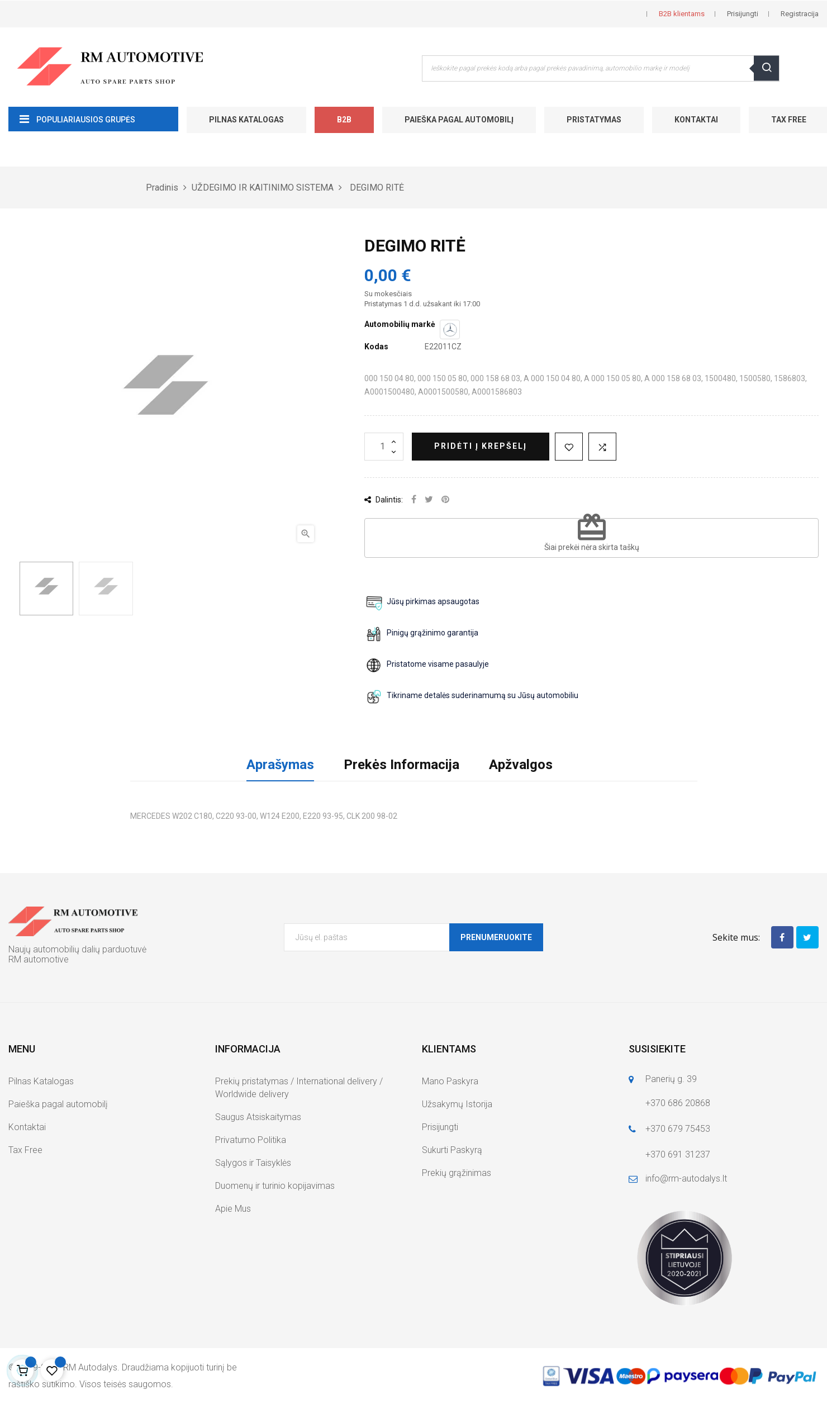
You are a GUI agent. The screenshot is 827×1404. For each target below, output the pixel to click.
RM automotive (38, 959)
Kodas (376, 346)
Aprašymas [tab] (280, 764)
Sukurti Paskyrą (452, 1150)
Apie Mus (233, 1208)
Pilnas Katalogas (246, 119)
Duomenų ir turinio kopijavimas (275, 1185)
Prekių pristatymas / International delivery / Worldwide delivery (299, 1087)
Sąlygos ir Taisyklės (253, 1163)
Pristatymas (594, 119)
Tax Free (25, 1150)
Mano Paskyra (450, 1081)
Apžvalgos (521, 764)
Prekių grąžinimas (456, 1173)
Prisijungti (440, 1127)
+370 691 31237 (677, 1154)
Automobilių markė (399, 324)
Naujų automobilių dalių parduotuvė (77, 949)
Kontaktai (696, 119)
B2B (344, 119)
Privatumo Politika (250, 1140)
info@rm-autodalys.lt (686, 1178)
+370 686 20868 (677, 1103)
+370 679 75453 (677, 1128)
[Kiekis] (383, 447)
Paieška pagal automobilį (459, 119)
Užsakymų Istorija (457, 1104)
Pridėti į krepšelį (480, 446)
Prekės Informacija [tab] (401, 764)
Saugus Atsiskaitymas (258, 1117)
